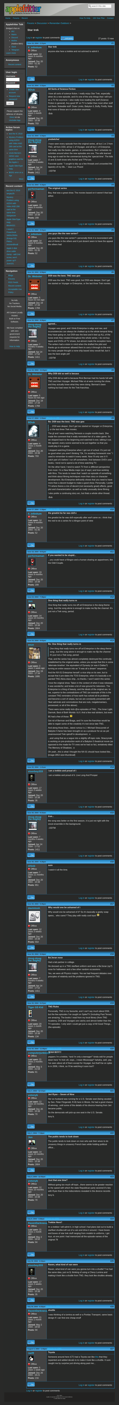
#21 (112, 1091)
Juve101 (10, 263)
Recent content (14, 64)
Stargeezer (11, 216)
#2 (112, 85)
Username (11, 76)
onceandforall (12, 244)
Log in (29, 37)
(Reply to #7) (53, 370)
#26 (112, 1307)
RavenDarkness (37, 1223)
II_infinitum (34, 47)
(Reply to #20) (53, 1091)
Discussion (42, 23)
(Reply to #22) (53, 1177)
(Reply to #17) (53, 954)
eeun (31, 644)
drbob (31, 865)
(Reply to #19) (54, 1049)
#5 (112, 230)
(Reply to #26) (54, 1349)
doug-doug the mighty (34, 140)
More (21, 179)
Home (7, 18)
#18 (112, 954)
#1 (112, 43)
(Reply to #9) (53, 509)
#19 (112, 1003)
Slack (13, 47)
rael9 (31, 1353)
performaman (36, 188)
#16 (112, 862)
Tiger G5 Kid (35, 1007)
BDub (31, 89)
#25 (112, 1261)
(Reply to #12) (53, 640)
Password (11, 83)
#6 (112, 272)
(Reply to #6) (53, 320)
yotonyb (33, 1095)
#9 (112, 418)
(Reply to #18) (53, 1003)
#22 (112, 1133)
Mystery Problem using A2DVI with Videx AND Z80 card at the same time (16, 143)
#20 (112, 1049)
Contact (110, 18)
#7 (112, 320)
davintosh (34, 908)
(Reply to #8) (52, 418)
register (38, 37)
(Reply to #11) (53, 597)
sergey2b (10, 193)
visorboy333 (35, 771)
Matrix (13, 34)
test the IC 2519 (15, 134)
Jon (30, 601)
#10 (112, 509)
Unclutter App (14, 120)
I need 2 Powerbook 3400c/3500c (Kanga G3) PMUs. (12, 235)
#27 (112, 1349)
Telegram (15, 50)
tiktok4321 (11, 225)
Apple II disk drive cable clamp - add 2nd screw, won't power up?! (13, 254)
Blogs (10, 275)
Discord (14, 37)
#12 (112, 597)
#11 (112, 552)
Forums (16, 18)
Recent (25, 18)
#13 (112, 640)
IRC (13, 31)
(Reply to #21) (52, 1133)
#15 (112, 813)
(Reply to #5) (53, 272)
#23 (112, 1177)
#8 (112, 370)
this (97, 1357)
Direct (12, 117)
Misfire (14, 41)
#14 (112, 767)
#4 (112, 185)
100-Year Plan (99, 18)
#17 (112, 904)
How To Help (85, 18)
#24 (112, 1219)
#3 (112, 136)
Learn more (11, 53)
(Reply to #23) (52, 1219)
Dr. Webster (35, 276)
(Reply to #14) (53, 813)
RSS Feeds (13, 282)
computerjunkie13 (39, 1052)
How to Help (14, 346)
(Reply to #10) (53, 552)
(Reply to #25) (53, 1307)
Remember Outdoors (59, 23)
